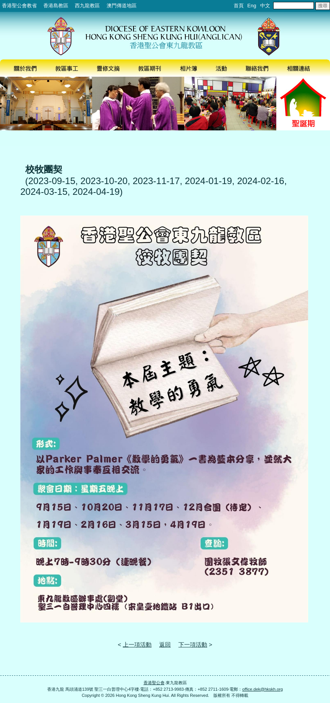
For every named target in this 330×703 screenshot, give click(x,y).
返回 (165, 644)
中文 (265, 5)
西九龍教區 (87, 5)
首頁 (239, 5)
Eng (252, 5)
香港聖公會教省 (19, 5)
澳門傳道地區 (122, 5)
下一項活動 (192, 644)
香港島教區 (55, 5)
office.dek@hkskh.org (262, 689)
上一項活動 (137, 644)
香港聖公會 (154, 682)
